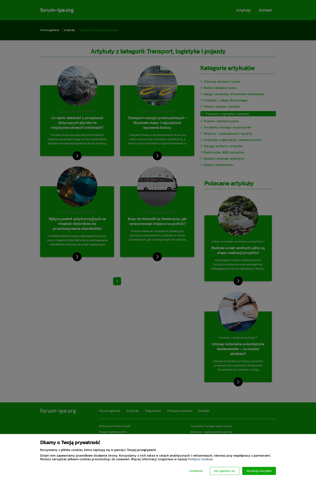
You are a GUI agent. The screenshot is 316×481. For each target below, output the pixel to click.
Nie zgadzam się (224, 471)
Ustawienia (196, 471)
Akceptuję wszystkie (259, 471)
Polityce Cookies (200, 459)
